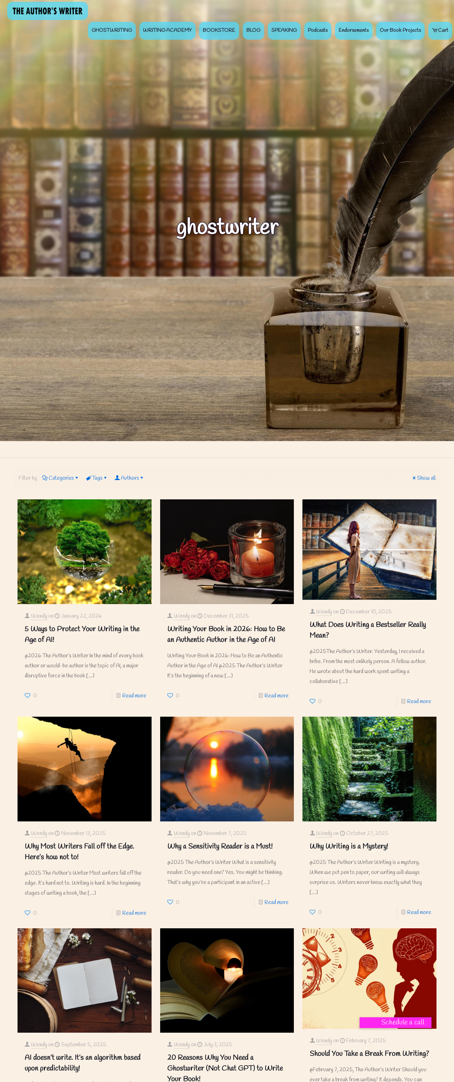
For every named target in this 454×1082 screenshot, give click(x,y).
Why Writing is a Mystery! (349, 846)
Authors (129, 478)
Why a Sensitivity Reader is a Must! (219, 846)
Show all (423, 478)
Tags (97, 478)
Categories (60, 478)
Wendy (39, 616)
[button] (395, 1022)
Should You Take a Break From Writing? (369, 1054)
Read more (134, 696)
